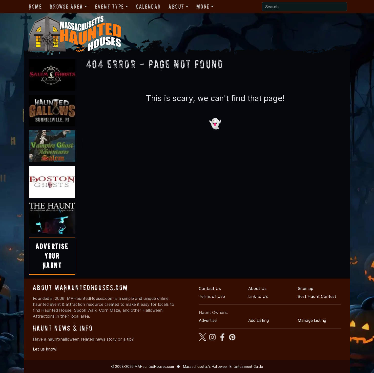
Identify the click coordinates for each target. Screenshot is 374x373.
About (176, 6)
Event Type (109, 6)
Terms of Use (212, 296)
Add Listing (258, 320)
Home (35, 6)
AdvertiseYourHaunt (52, 255)
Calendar (148, 6)
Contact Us (210, 288)
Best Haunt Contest (317, 296)
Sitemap (305, 288)
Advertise (208, 320)
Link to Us (258, 296)
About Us (257, 288)
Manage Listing (312, 320)
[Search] (304, 6)
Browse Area (66, 6)
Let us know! (45, 349)
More (202, 6)
